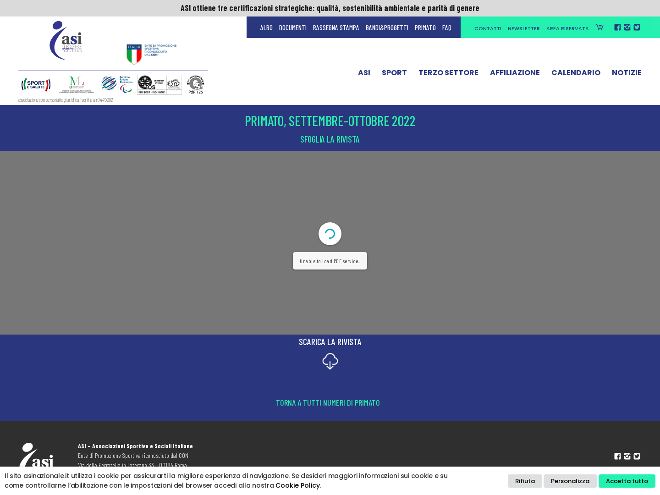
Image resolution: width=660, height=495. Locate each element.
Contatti (487, 28)
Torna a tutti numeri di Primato (328, 402)
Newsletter (524, 28)
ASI (364, 74)
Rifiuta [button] (525, 481)
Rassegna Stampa (336, 27)
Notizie (627, 74)
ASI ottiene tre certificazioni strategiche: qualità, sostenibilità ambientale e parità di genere (330, 8)
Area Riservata (567, 28)
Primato (425, 27)
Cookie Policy (297, 485)
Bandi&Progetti (387, 27)
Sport (394, 74)
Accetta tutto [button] (627, 481)
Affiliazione (515, 74)
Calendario (575, 74)
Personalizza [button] (570, 481)
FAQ (446, 27)
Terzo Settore (448, 74)
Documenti (293, 27)
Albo (266, 27)
